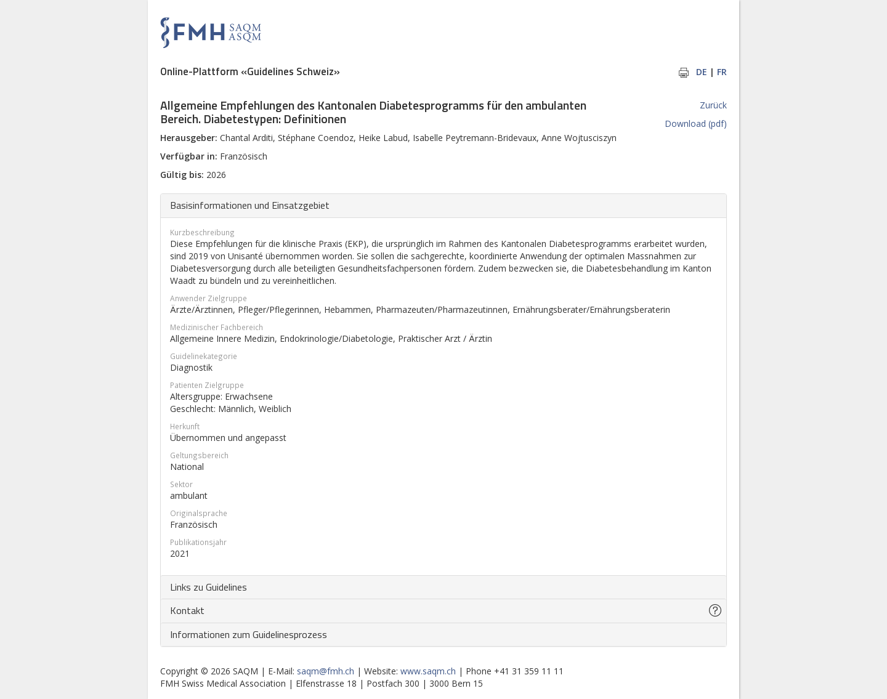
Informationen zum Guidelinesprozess (248, 634)
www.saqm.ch (428, 671)
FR (722, 72)
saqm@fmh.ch (325, 671)
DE (701, 72)
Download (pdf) (696, 123)
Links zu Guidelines (208, 587)
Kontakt (187, 610)
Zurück (713, 105)
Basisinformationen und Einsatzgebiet (250, 205)
